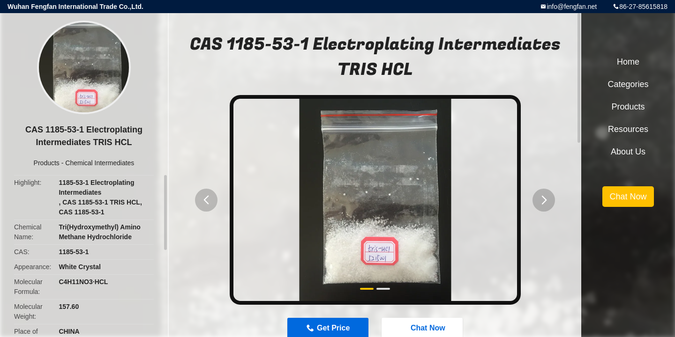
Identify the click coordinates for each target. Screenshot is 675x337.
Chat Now (627, 196)
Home (628, 61)
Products (47, 163)
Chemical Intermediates (99, 163)
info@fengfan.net (572, 6)
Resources (628, 129)
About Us (628, 151)
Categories (628, 84)
